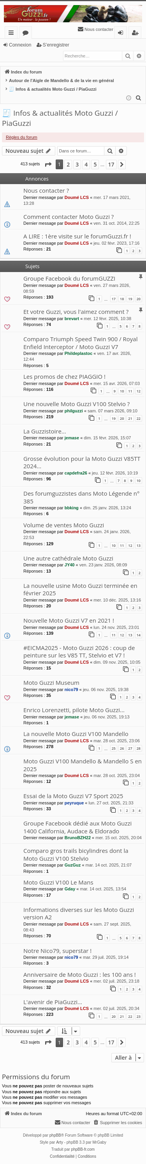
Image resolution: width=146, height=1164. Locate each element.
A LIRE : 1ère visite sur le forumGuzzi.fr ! (77, 236)
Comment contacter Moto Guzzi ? (68, 216)
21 (130, 418)
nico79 (71, 689)
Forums (27, 34)
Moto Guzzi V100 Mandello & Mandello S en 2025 (82, 764)
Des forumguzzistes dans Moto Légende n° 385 (81, 497)
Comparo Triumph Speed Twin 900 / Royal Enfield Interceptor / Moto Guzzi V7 (80, 342)
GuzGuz (73, 865)
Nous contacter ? (46, 190)
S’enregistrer (56, 45)
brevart (72, 318)
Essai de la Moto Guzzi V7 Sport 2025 (73, 796)
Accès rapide (12, 34)
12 (139, 391)
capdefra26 (76, 473)
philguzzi (74, 410)
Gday (70, 888)
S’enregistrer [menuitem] (136, 34)
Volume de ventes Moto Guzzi (63, 525)
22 (139, 418)
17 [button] (111, 164)
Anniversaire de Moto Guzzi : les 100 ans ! (79, 974)
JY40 (70, 564)
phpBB (55, 1135)
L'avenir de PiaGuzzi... (52, 1002)
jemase (72, 437)
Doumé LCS (77, 197)
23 (139, 1016)
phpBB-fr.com (83, 1149)
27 (130, 748)
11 (130, 391)
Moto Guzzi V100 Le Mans (58, 882)
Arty (59, 1142)
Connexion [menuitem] (122, 34)
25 (114, 748)
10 (122, 391)
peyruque (74, 802)
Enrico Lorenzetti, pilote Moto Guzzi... (74, 710)
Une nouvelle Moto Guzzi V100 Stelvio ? (76, 404)
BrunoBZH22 (78, 837)
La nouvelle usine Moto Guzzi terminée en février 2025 (80, 589)
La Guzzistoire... (44, 431)
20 (139, 298)
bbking (72, 507)
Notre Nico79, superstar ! (57, 950)
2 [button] (68, 164)
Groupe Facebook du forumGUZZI (69, 278)
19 (130, 298)
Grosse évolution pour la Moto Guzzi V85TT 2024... (82, 462)
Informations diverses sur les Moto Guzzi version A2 (78, 913)
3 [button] (77, 164)
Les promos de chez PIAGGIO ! (64, 376)
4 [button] (86, 164)
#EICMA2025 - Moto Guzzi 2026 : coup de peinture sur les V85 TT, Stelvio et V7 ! (79, 651)
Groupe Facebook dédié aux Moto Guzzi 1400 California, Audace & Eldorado (77, 826)
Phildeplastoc (79, 353)
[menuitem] (95, 29)
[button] (48, 164)
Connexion (20, 45)
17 (114, 298)
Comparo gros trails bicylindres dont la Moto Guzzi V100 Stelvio (75, 854)
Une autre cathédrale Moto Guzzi (68, 558)
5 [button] (95, 164)
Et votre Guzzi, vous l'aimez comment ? (75, 311)
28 (139, 748)
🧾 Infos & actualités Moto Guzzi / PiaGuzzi (60, 118)
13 (139, 545)
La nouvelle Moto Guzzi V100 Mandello (75, 734)
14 (139, 635)
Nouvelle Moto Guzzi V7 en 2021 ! (68, 620)
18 (122, 298)
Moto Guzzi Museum (51, 682)
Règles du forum (21, 137)
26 (122, 748)
